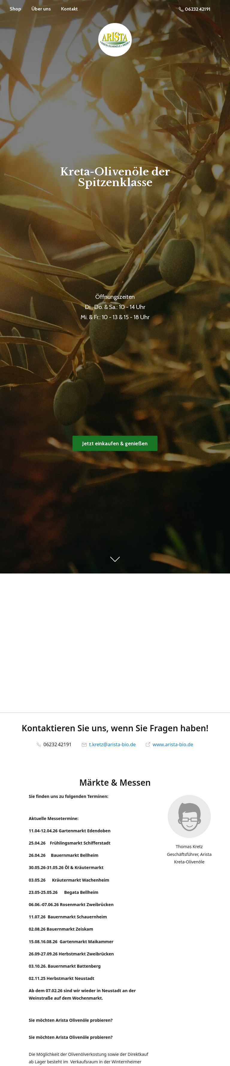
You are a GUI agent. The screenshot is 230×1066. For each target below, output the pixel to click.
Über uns (41, 9)
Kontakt (69, 9)
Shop (15, 9)
